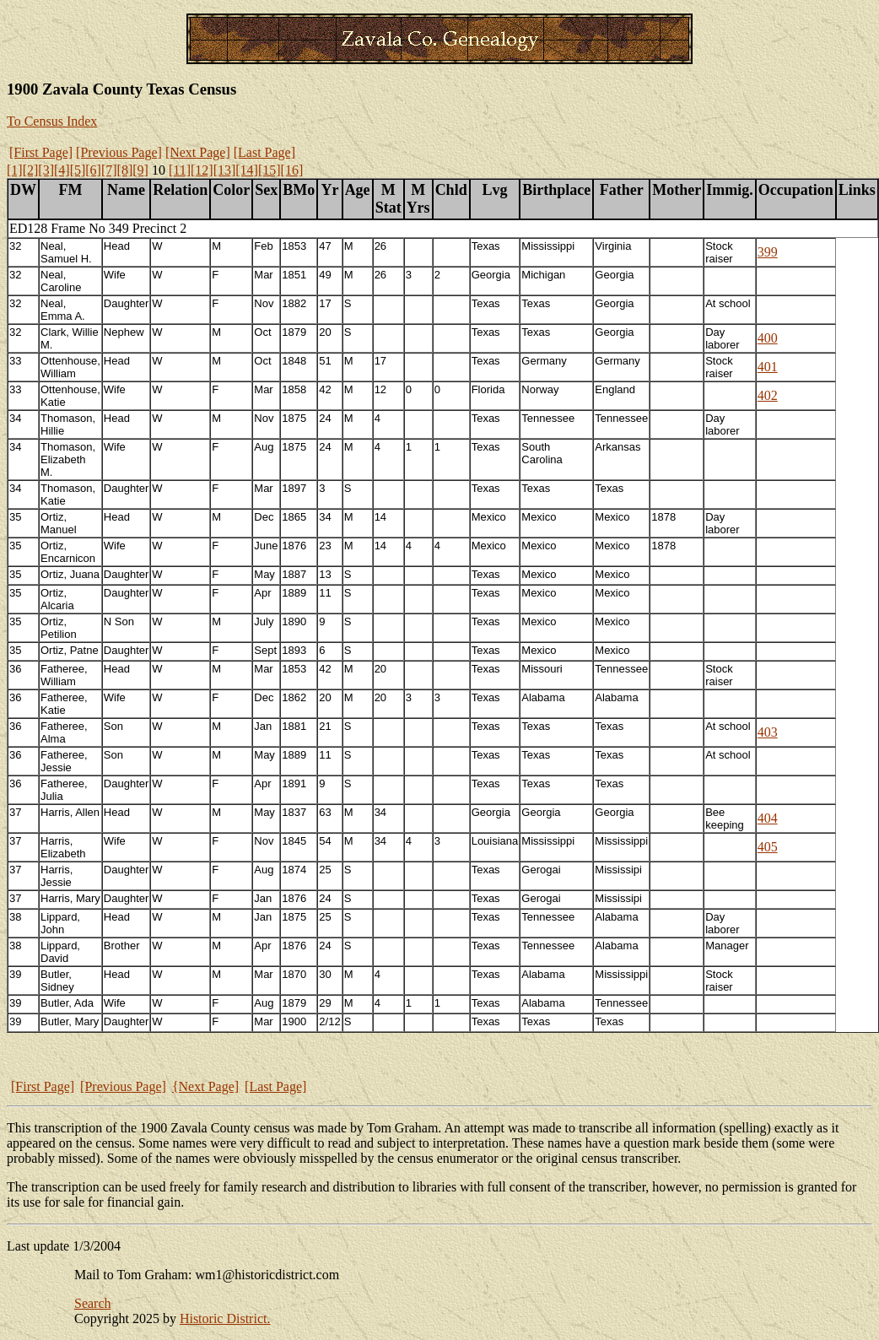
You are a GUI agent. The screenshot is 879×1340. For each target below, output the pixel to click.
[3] (46, 170)
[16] (292, 170)
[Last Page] (264, 152)
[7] (109, 170)
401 (768, 366)
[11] (180, 170)
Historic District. (225, 1318)
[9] (140, 170)
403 (768, 732)
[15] (269, 170)
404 (768, 818)
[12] (202, 170)
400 (768, 338)
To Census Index (52, 121)
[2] (31, 170)
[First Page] (41, 152)
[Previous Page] (119, 152)
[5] (78, 170)
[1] (15, 170)
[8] (125, 170)
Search (92, 1303)
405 (768, 847)
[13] (224, 170)
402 (768, 395)
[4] (62, 170)
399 (768, 252)
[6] (93, 170)
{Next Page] (205, 1086)
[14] (246, 170)
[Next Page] (197, 152)
